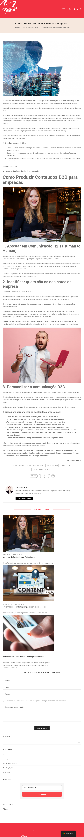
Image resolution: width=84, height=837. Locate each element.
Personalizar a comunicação (41, 471)
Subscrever (42, 707)
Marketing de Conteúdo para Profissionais (13, 544)
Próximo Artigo (72, 462)
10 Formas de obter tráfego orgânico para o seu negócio (41, 544)
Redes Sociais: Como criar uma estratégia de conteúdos (69, 544)
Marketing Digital (8, 679)
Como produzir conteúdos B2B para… (63, 765)
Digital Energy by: (69, 830)
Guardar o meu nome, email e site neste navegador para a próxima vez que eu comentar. (35, 610)
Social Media (6, 684)
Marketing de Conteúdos (61, 27)
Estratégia (48, 27)
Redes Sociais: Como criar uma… (62, 773)
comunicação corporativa (35, 467)
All (44, 27)
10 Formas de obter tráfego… (60, 781)
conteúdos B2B (65, 467)
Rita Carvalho (35, 27)
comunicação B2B (18, 467)
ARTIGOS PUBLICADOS (33, 502)
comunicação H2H (52, 467)
